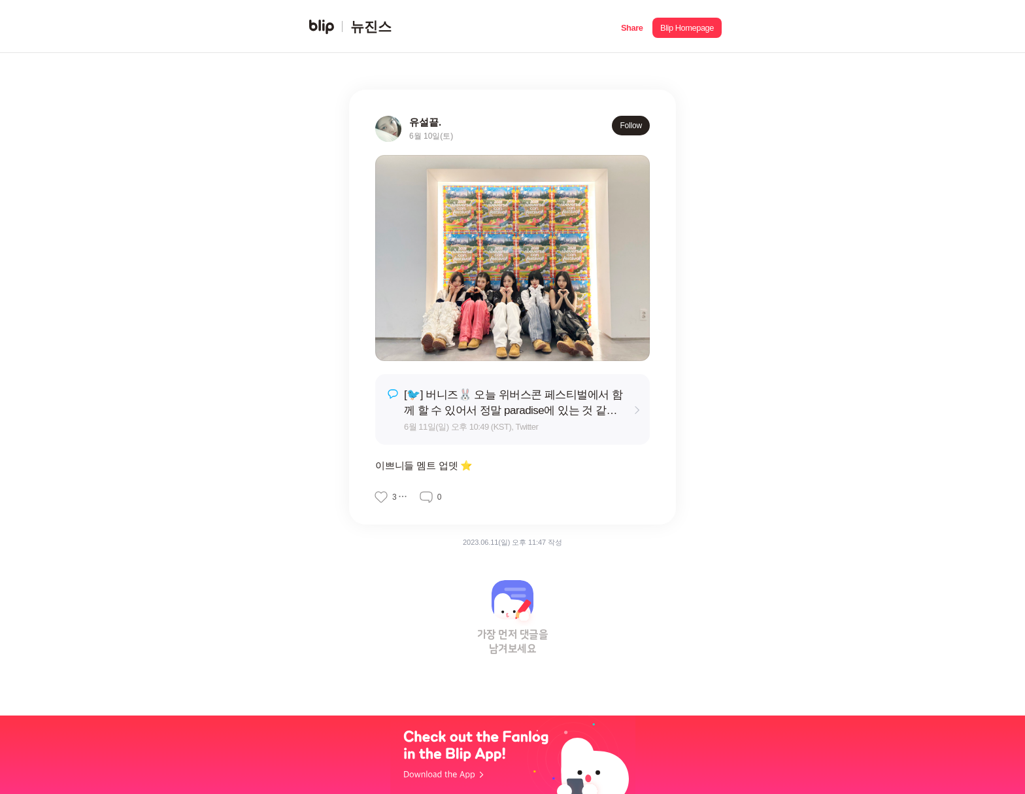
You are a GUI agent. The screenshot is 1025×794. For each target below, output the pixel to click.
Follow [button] (631, 125)
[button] (632, 26)
